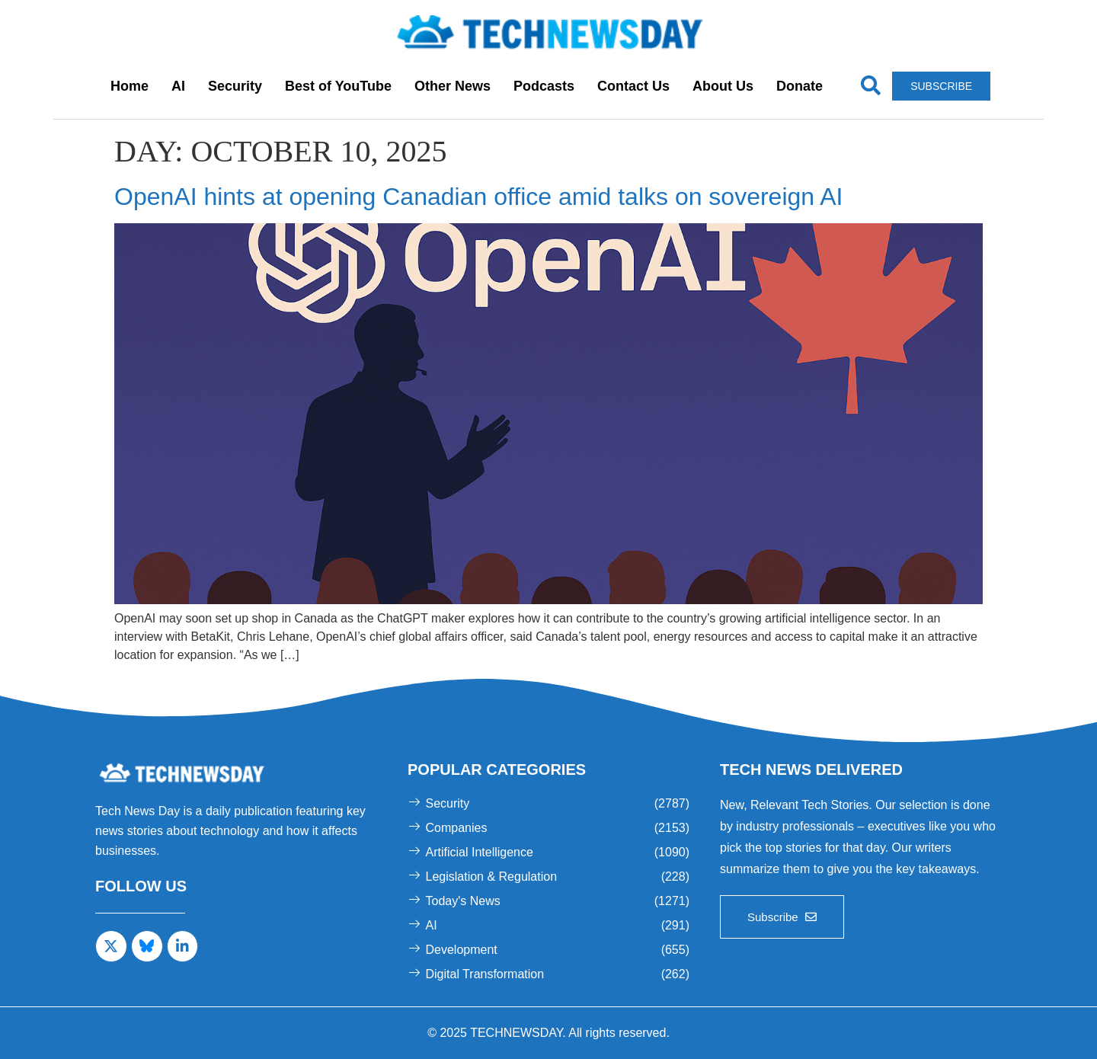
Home (129, 86)
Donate (799, 86)
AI (178, 86)
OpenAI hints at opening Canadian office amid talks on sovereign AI (478, 196)
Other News (452, 86)
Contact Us (633, 86)
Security (235, 86)
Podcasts (543, 86)
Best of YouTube (338, 86)
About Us (722, 86)
